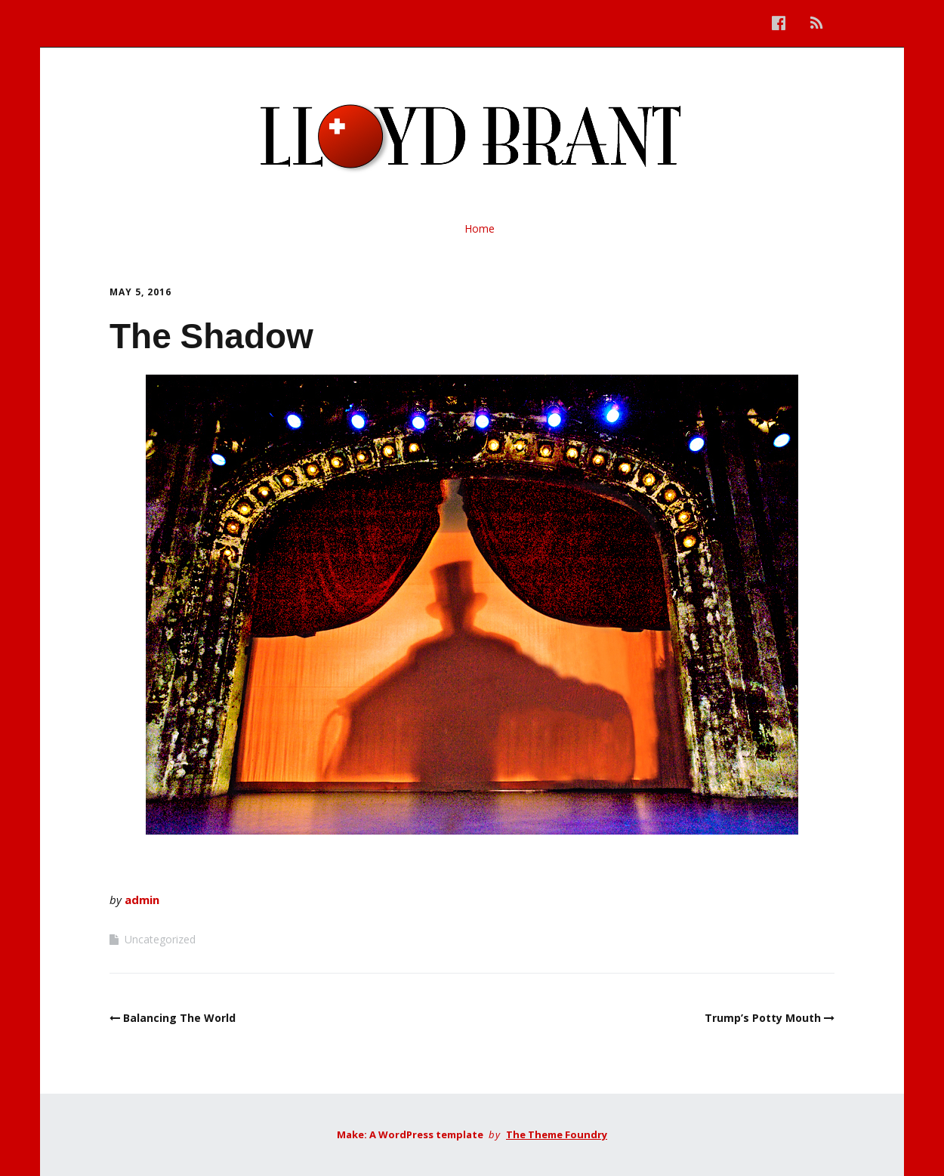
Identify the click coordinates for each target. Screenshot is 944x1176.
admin (142, 899)
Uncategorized (160, 939)
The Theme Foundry (556, 1134)
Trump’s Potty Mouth (763, 1018)
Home (479, 228)
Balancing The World (179, 1018)
